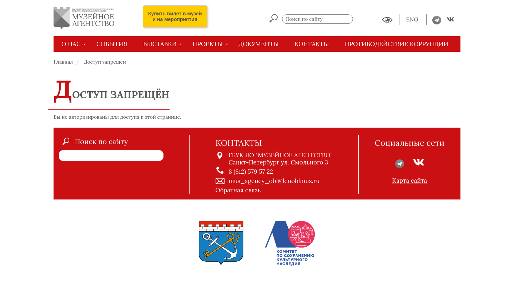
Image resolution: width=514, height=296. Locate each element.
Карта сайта (409, 180)
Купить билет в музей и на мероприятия (175, 16)
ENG (413, 19)
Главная (63, 62)
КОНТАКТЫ (311, 44)
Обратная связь (238, 190)
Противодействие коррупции (396, 44)
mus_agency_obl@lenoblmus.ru (273, 181)
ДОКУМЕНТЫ (258, 44)
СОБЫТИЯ (111, 44)
